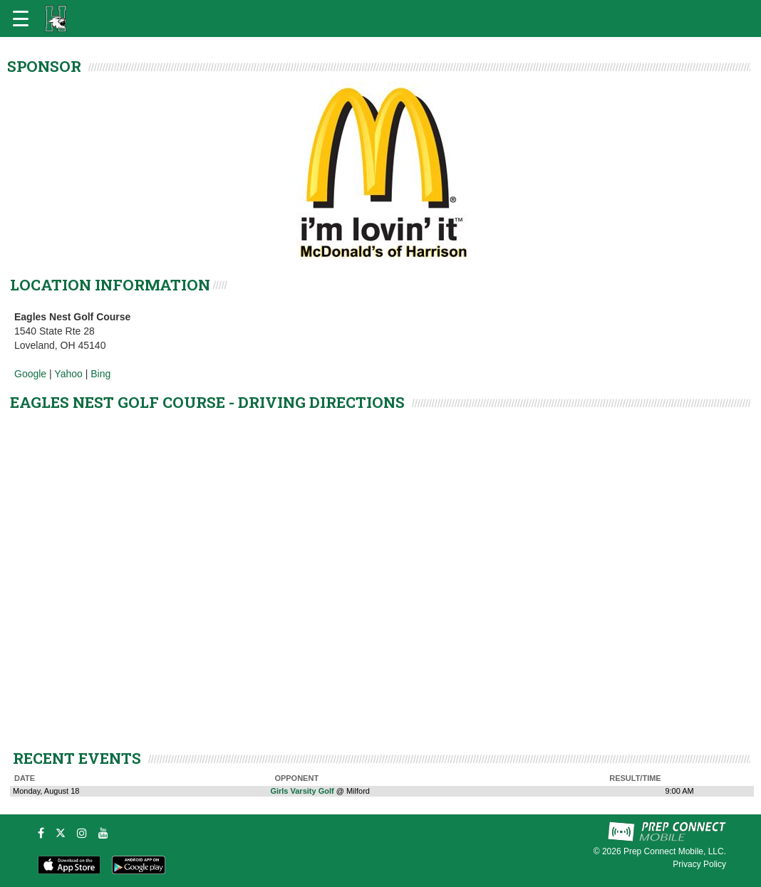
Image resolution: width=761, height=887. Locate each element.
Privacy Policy (699, 864)
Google (30, 373)
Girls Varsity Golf (301, 791)
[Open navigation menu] (21, 18)
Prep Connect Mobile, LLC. (674, 851)
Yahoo (68, 373)
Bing (100, 373)
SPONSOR (44, 66)
